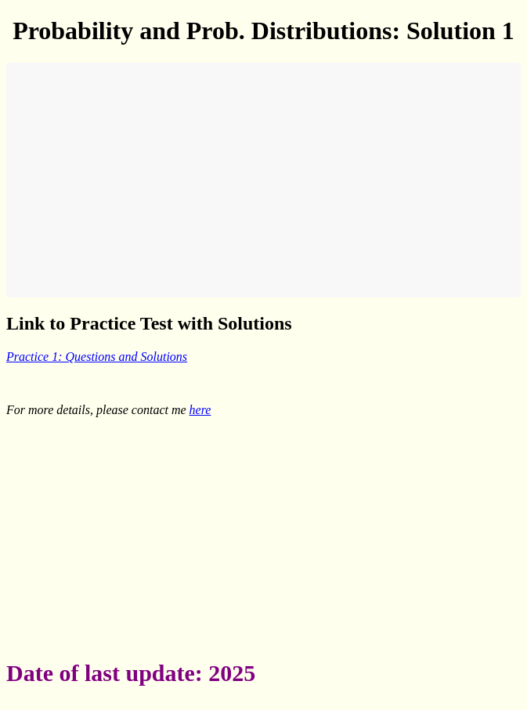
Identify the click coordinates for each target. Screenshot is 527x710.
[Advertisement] (263, 180)
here (200, 409)
